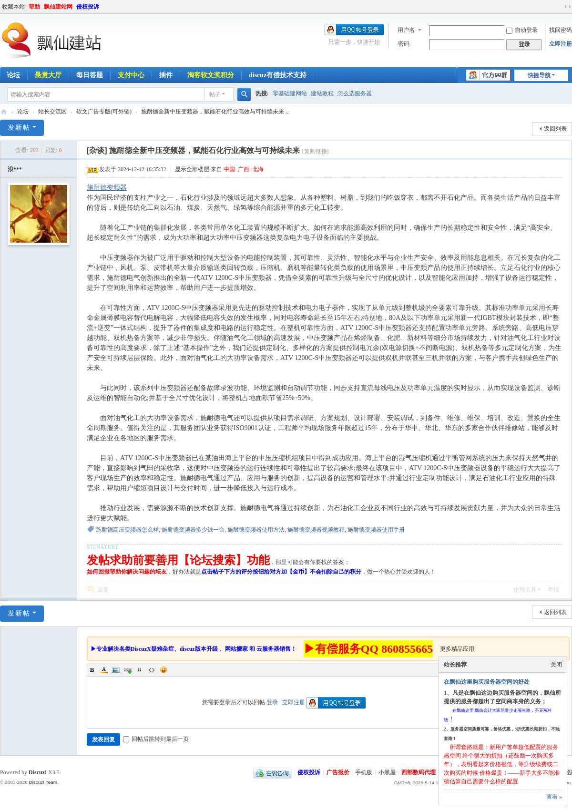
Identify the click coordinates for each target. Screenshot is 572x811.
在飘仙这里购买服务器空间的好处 (487, 681)
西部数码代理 (418, 772)
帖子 (215, 94)
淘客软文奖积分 (210, 75)
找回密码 (560, 30)
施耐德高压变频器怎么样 (127, 529)
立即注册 (560, 44)
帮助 (34, 6)
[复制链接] (315, 151)
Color (104, 670)
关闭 (556, 664)
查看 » (554, 796)
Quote (139, 670)
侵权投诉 (87, 6)
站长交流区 (52, 111)
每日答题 (89, 75)
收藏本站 (13, 6)
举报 (553, 589)
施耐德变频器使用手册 (376, 529)
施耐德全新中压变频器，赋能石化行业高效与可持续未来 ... (215, 111)
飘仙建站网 (58, 6)
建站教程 (322, 93)
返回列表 (555, 128)
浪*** (15, 169)
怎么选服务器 (354, 93)
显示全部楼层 (192, 169)
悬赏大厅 (48, 75)
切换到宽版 (567, 6)
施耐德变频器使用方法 (256, 529)
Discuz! (38, 772)
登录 (272, 702)
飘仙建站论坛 (4, 112)
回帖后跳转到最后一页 (156, 739)
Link (128, 670)
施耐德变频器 (107, 187)
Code (151, 670)
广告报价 (338, 772)
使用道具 (524, 589)
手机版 (363, 772)
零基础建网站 (290, 93)
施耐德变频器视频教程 (316, 529)
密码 (403, 44)
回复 (103, 589)
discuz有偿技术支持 (277, 75)
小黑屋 (387, 772)
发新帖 (19, 127)
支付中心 (131, 75)
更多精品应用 (457, 649)
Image (116, 670)
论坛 (23, 111)
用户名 (406, 30)
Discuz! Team (43, 782)
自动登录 (522, 30)
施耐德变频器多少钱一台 (193, 529)
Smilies (163, 670)
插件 (166, 75)
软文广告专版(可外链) (104, 111)
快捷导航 (539, 75)
